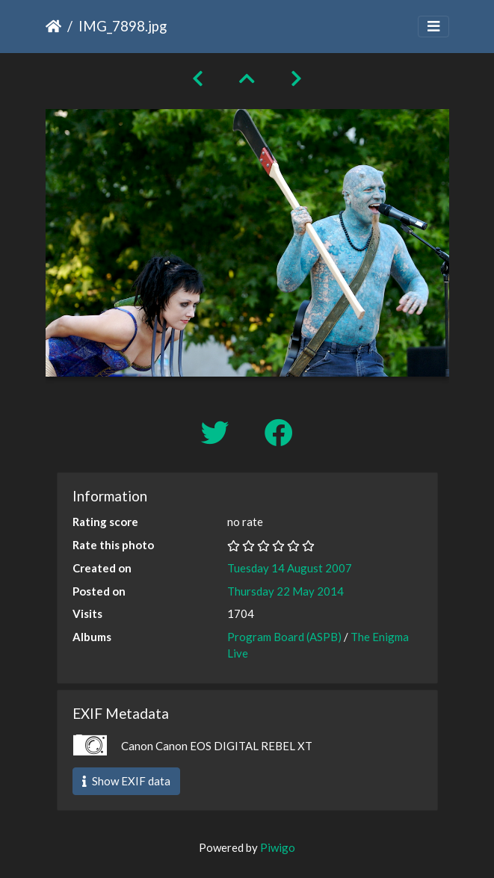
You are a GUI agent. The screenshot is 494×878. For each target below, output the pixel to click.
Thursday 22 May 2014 (285, 591)
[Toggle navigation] (433, 26)
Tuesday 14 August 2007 (289, 568)
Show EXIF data (126, 781)
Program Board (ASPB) (284, 636)
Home (53, 26)
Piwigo (277, 847)
